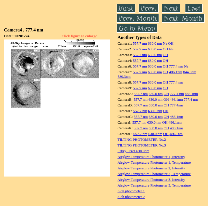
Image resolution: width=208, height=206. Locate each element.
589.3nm (124, 76)
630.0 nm (155, 43)
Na (165, 43)
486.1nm (175, 72)
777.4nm (176, 105)
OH (170, 43)
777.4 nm (176, 66)
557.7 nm (140, 43)
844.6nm (189, 72)
